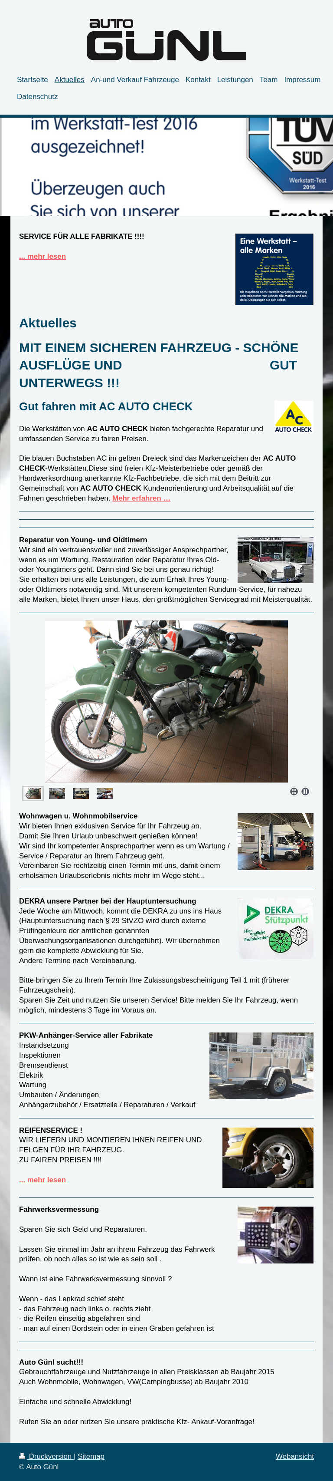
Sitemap (91, 1456)
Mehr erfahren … (141, 498)
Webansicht (295, 1456)
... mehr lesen (42, 256)
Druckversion (46, 1456)
